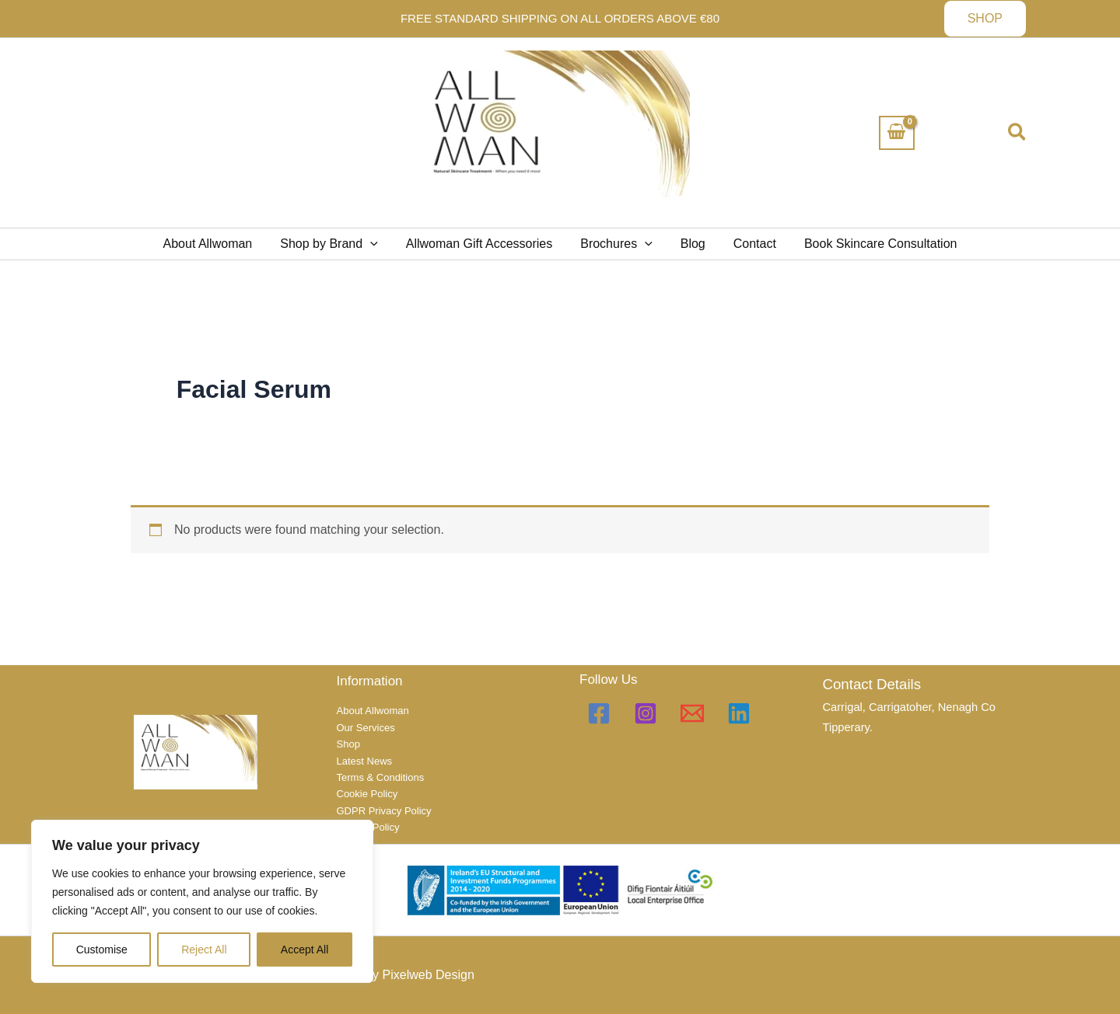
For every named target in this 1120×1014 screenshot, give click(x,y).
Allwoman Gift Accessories (482, 243)
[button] (985, 18)
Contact (748, 243)
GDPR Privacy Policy (384, 811)
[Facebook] (598, 713)
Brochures (616, 244)
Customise (102, 949)
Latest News (365, 761)
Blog (689, 243)
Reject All (203, 949)
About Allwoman (217, 243)
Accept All (304, 949)
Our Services (366, 727)
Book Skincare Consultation (871, 243)
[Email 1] (692, 713)
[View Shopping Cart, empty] (897, 133)
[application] (376, 244)
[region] (202, 901)
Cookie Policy (367, 794)
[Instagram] (645, 713)
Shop (348, 744)
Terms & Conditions (381, 777)
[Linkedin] (738, 713)
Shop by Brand (334, 244)
